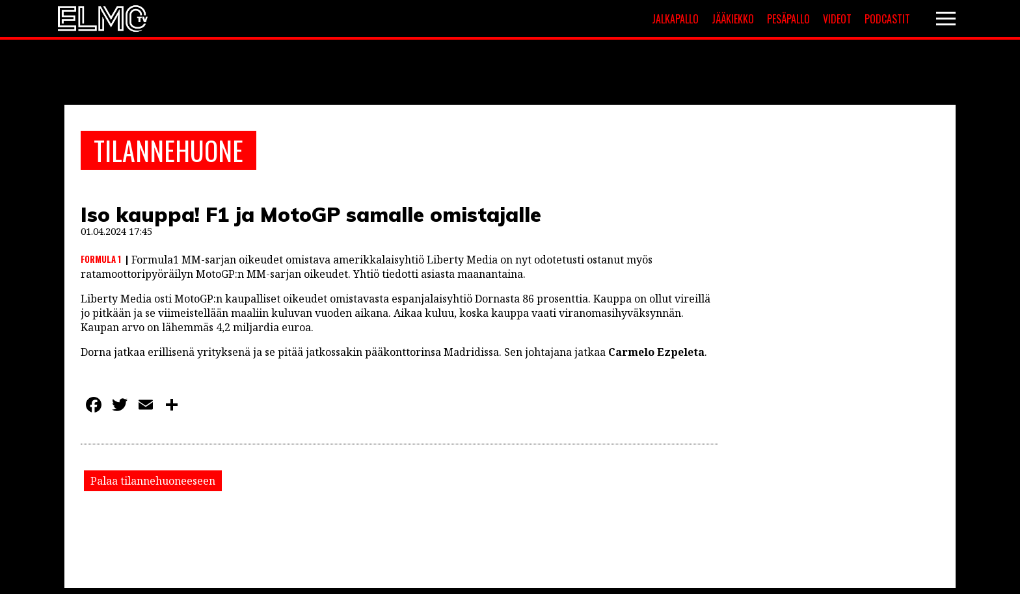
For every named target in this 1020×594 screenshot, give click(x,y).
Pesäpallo (788, 19)
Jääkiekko (733, 19)
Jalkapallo (675, 19)
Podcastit (887, 19)
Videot (837, 19)
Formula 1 (101, 258)
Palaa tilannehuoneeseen (152, 481)
